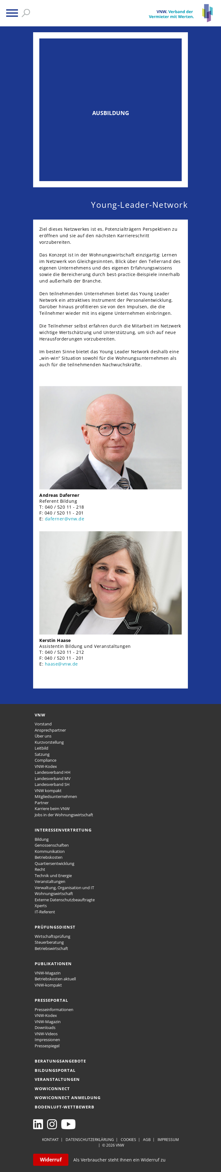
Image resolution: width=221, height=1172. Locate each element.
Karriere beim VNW (52, 808)
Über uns (43, 736)
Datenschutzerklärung (90, 1139)
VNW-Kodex (46, 766)
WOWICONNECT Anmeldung (68, 1097)
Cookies (128, 1139)
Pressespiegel (47, 1046)
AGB (147, 1139)
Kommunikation (50, 851)
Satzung (42, 754)
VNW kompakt (48, 790)
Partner (42, 802)
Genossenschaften (52, 845)
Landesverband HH (53, 772)
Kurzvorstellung (49, 742)
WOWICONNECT (52, 1088)
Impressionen (47, 1039)
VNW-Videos (46, 1033)
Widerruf (51, 1159)
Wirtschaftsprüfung (52, 936)
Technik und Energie (53, 875)
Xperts (41, 905)
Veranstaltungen (50, 881)
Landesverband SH (52, 784)
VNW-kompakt (48, 985)
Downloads (45, 1027)
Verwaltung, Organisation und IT (64, 887)
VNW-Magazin (48, 973)
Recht (40, 869)
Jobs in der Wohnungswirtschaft (64, 815)
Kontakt (50, 1139)
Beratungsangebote (60, 1061)
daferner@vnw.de (64, 519)
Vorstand (43, 724)
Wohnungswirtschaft (54, 893)
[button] (12, 13)
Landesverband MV (53, 778)
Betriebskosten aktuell (55, 979)
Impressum (168, 1139)
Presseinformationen (54, 1009)
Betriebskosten (49, 857)
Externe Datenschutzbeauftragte (65, 899)
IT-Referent (45, 912)
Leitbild (41, 748)
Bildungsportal (55, 1070)
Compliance (45, 760)
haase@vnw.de (61, 664)
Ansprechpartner (50, 730)
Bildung (42, 839)
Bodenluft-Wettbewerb (64, 1107)
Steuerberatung (49, 942)
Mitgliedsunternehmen (56, 796)
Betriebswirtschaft (51, 948)
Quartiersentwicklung (54, 863)
